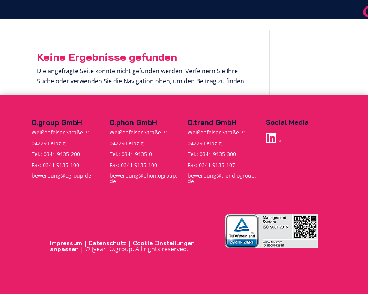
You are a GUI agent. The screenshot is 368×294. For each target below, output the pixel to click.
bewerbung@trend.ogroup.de (222, 178)
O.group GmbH (57, 122)
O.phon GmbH (133, 122)
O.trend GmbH (212, 122)
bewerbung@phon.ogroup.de (143, 178)
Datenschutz (107, 243)
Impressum (66, 243)
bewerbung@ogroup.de (61, 175)
